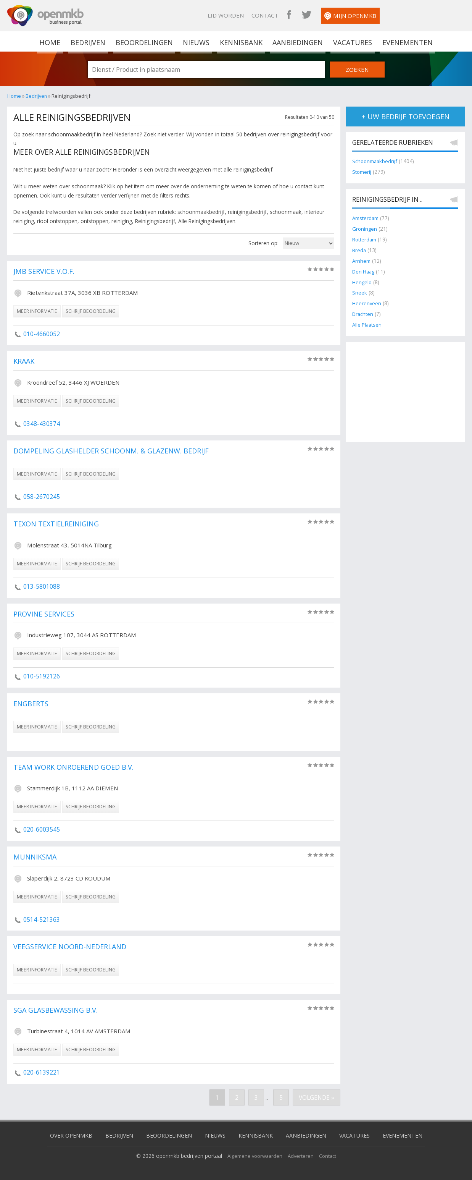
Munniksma (35, 857)
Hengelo (362, 280)
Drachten (363, 311)
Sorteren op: (263, 243)
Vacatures (351, 41)
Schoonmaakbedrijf (376, 161)
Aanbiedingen (297, 41)
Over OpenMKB (64, 1134)
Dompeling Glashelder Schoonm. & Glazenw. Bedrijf (115, 451)
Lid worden (304, 15)
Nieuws (196, 41)
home (52, 41)
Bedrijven (88, 41)
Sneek (359, 290)
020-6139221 (41, 1072)
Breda (359, 249)
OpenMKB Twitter (384, 15)
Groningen (365, 228)
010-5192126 (41, 676)
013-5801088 (41, 586)
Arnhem (362, 259)
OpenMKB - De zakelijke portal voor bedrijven (45, 15)
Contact (343, 15)
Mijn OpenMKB (428, 16)
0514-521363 (41, 919)
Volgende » (315, 1097)
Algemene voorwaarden (254, 1155)
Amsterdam (366, 218)
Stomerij (362, 172)
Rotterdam (365, 238)
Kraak (24, 361)
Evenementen (405, 41)
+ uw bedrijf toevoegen (405, 116)
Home (14, 95)
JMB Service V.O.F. (45, 271)
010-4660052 (41, 334)
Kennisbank (240, 41)
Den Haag (364, 270)
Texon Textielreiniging (57, 524)
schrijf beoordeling (91, 311)
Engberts (31, 704)
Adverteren (302, 1155)
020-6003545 (41, 829)
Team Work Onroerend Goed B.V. (77, 767)
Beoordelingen (144, 41)
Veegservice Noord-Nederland (73, 947)
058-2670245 (41, 496)
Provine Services (45, 614)
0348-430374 (41, 423)
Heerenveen (367, 300)
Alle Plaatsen (367, 321)
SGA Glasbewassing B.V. (58, 1010)
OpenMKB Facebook (367, 15)
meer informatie (37, 311)
